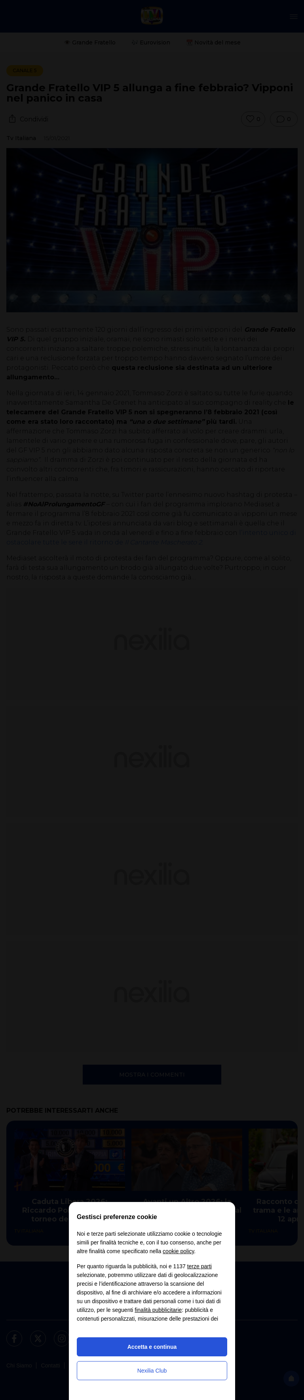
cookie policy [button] (178, 1251)
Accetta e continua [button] (152, 1347)
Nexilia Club (152, 1370)
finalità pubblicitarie (158, 1310)
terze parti (199, 1266)
